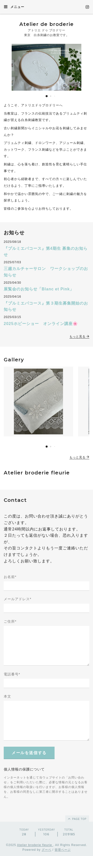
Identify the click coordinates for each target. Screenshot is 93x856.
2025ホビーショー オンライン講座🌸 (41, 324)
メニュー (14, 7)
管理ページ (63, 850)
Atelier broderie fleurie (35, 845)
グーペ (46, 850)
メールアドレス (17, 599)
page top (77, 819)
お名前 (10, 577)
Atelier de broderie (46, 24)
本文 (7, 696)
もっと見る (79, 336)
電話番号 (12, 674)
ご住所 (10, 621)
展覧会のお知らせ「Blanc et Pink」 (39, 289)
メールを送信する (29, 752)
